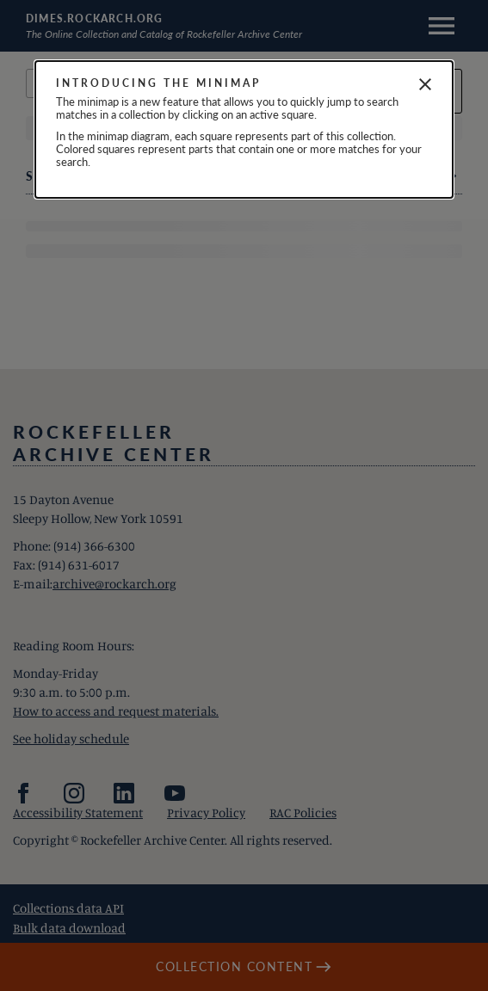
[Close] (425, 84)
